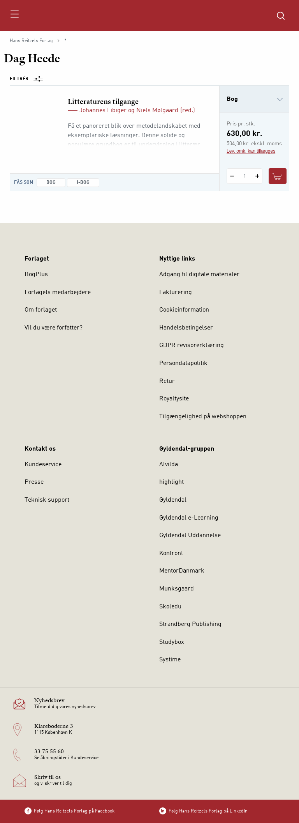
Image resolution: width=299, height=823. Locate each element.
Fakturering (175, 292)
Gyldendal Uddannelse (190, 535)
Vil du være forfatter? (54, 328)
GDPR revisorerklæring (191, 345)
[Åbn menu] (14, 16)
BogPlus (36, 274)
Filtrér (29, 79)
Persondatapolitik (183, 363)
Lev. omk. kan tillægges (251, 151)
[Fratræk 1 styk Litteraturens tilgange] (232, 176)
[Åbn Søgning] (280, 15)
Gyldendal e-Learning (188, 518)
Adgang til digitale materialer (199, 274)
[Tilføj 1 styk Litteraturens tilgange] (257, 176)
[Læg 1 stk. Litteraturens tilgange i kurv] (278, 176)
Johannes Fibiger (103, 111)
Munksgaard (176, 589)
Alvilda (168, 465)
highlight (171, 482)
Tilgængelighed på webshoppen (202, 417)
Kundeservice (43, 465)
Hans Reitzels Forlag (31, 41)
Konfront (171, 553)
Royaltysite (174, 399)
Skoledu (170, 607)
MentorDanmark (181, 571)
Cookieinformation (184, 310)
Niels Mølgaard (157, 111)
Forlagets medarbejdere (58, 292)
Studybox (171, 642)
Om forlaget (41, 310)
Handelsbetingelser (186, 328)
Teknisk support (47, 500)
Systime (170, 660)
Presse (34, 482)
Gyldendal (172, 500)
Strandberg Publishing (190, 624)
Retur (167, 381)
